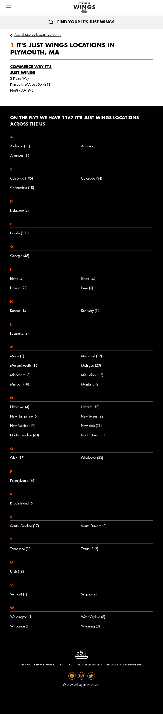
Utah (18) (17, 571)
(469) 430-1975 (22, 90)
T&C (61, 665)
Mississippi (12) (92, 375)
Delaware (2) (19, 210)
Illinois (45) (88, 279)
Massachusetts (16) (24, 365)
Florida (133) (19, 233)
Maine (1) (17, 356)
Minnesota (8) (20, 375)
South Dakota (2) (93, 526)
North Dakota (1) (93, 435)
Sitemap (25, 665)
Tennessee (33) (21, 549)
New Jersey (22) (92, 416)
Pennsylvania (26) (22, 480)
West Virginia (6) (93, 617)
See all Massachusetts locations (37, 35)
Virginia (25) (89, 594)
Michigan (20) (91, 365)
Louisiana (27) (20, 333)
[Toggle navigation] (8, 7)
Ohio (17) (17, 458)
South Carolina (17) (24, 526)
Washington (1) (21, 617)
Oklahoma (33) (92, 458)
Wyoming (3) (90, 626)
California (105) (21, 178)
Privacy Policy (44, 665)
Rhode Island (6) (22, 503)
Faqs (71, 665)
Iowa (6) (87, 288)
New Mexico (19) (22, 426)
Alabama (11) (20, 146)
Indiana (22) (18, 288)
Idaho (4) (16, 279)
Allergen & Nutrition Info (125, 665)
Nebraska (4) (19, 407)
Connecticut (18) (22, 188)
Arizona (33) (90, 146)
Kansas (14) (18, 311)
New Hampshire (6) (24, 416)
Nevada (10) (90, 407)
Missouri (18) (19, 384)
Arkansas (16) (20, 155)
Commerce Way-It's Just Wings (31, 70)
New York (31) (91, 426)
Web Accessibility (90, 665)
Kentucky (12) (91, 311)
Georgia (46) (19, 256)
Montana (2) (90, 384)
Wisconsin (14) (21, 626)
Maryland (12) (91, 356)
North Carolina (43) (24, 435)
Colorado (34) (91, 178)
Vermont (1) (18, 594)
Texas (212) (89, 549)
